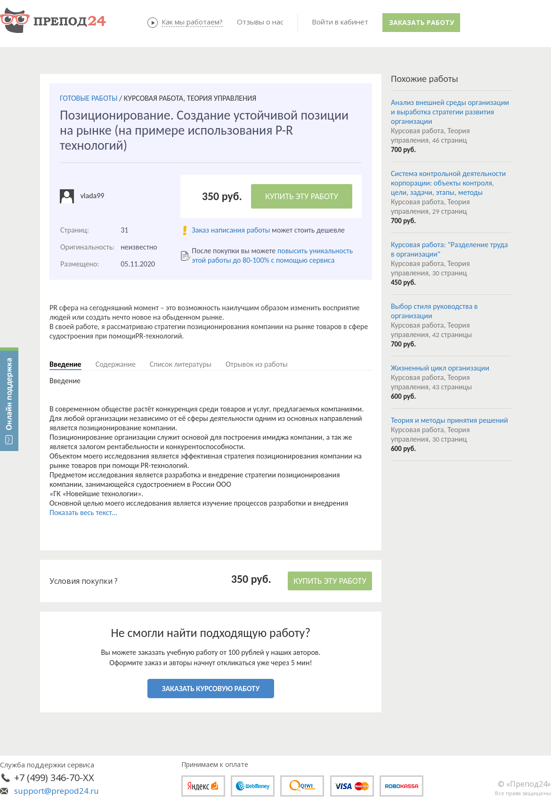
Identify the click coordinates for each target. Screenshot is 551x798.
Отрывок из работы (257, 364)
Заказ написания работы (231, 230)
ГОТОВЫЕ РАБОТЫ (88, 98)
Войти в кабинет (340, 21)
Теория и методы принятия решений (449, 420)
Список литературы (180, 364)
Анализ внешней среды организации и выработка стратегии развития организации (450, 112)
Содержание (116, 364)
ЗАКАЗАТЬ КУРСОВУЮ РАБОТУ (210, 688)
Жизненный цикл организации (440, 367)
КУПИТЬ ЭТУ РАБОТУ (301, 196)
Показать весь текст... (83, 512)
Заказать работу (421, 22)
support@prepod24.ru (56, 790)
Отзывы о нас (260, 21)
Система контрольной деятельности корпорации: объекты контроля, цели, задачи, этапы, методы (448, 183)
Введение (65, 364)
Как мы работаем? (192, 21)
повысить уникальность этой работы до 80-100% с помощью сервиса (272, 255)
